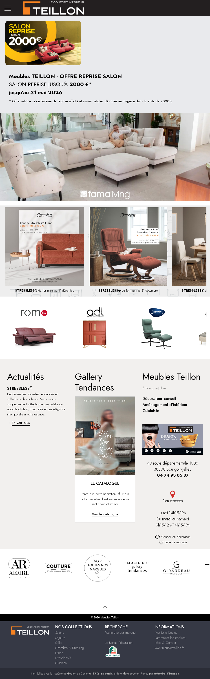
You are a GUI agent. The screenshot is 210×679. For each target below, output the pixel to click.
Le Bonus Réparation (119, 642)
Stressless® (63, 657)
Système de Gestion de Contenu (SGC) (82, 674)
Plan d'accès (172, 497)
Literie (59, 652)
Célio (58, 642)
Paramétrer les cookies (170, 637)
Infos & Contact (165, 642)
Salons (59, 632)
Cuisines (61, 662)
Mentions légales (166, 632)
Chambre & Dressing (69, 647)
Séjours (60, 637)
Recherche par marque (120, 632)
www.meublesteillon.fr (169, 647)
